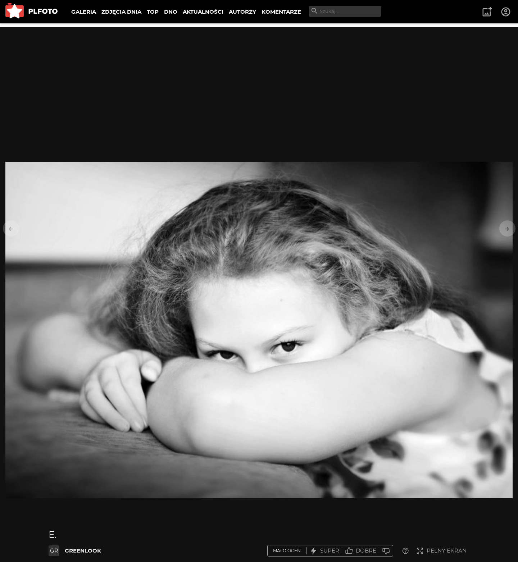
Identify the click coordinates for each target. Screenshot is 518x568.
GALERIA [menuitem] (83, 11)
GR (54, 550)
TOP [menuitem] (153, 11)
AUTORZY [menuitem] (242, 11)
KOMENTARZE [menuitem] (281, 11)
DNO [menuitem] (170, 11)
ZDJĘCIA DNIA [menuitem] (121, 11)
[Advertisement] (259, 77)
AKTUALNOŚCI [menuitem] (203, 11)
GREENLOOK (83, 550)
